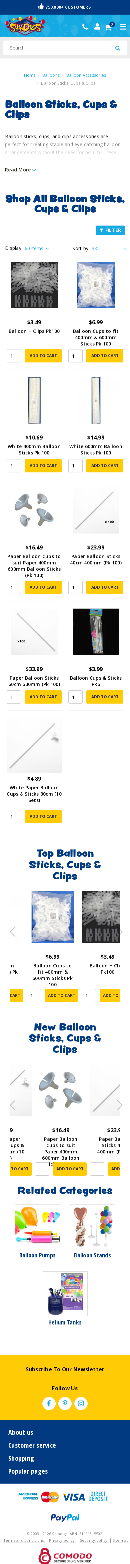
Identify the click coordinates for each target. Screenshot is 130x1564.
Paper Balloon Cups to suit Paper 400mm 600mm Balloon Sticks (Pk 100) (34, 565)
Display (13, 248)
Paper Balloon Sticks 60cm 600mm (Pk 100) (34, 681)
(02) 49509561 (86, 27)
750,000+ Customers (64, 6)
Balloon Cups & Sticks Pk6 (96, 681)
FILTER (110, 230)
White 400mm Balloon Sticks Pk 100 (34, 449)
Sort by (80, 248)
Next (116, 930)
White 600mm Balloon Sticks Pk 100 (95, 449)
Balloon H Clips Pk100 (34, 331)
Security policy (94, 1540)
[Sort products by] (108, 248)
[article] (37, 951)
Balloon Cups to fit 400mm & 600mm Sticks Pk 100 (96, 337)
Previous (11, 930)
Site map (121, 1540)
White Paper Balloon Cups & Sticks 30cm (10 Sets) (34, 793)
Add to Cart (43, 355)
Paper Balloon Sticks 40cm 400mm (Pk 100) (96, 559)
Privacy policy (62, 1540)
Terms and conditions (24, 1540)
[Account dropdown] (97, 27)
